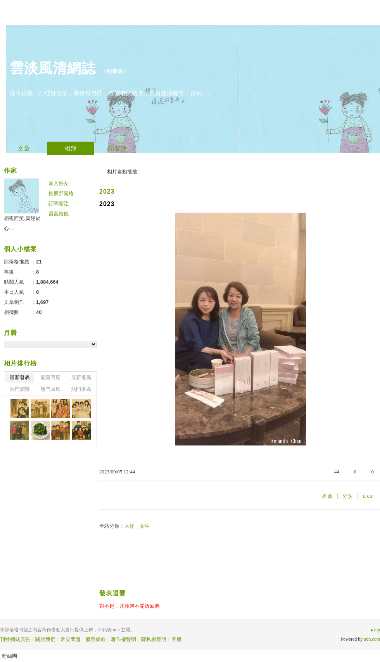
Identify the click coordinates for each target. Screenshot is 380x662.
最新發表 (20, 377)
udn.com (372, 639)
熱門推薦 (81, 389)
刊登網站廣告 (15, 639)
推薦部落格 (61, 193)
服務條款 (96, 639)
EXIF (368, 496)
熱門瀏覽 (20, 389)
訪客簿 (117, 148)
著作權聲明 (123, 639)
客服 (176, 639)
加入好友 (58, 183)
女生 (145, 526)
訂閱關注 (58, 203)
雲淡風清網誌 (53, 68)
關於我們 (45, 639)
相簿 (70, 148)
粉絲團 (9, 656)
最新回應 (50, 377)
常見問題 (70, 639)
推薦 (327, 496)
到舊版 (115, 71)
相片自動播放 (122, 172)
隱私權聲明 (153, 639)
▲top (375, 630)
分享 (347, 496)
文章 (23, 148)
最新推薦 (81, 377)
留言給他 (58, 214)
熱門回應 (50, 389)
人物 (129, 526)
